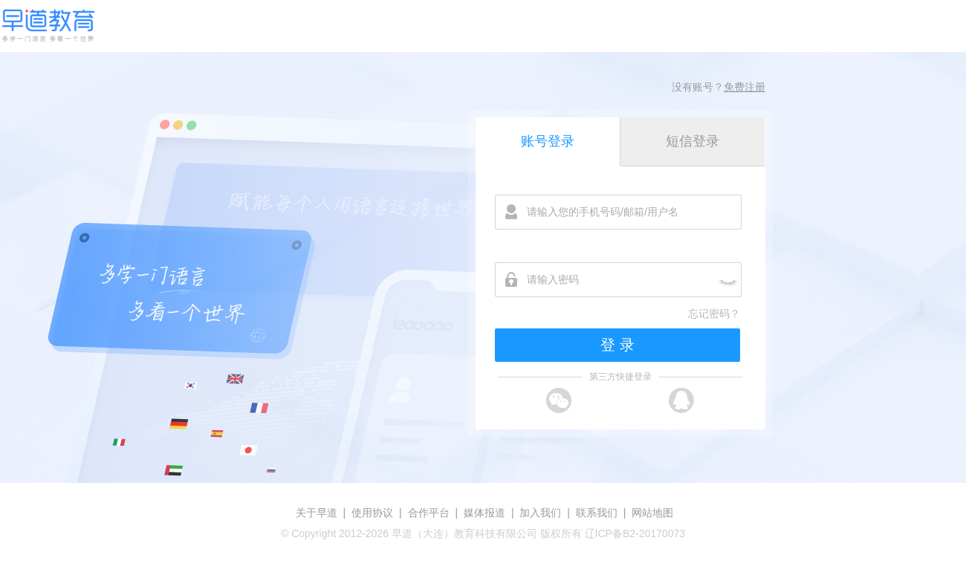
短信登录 (692, 141)
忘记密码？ (714, 313)
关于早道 (316, 513)
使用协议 (372, 513)
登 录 (617, 345)
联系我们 (596, 513)
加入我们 (540, 513)
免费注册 (744, 87)
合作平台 (429, 513)
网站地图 (652, 513)
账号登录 (547, 141)
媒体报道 (484, 513)
